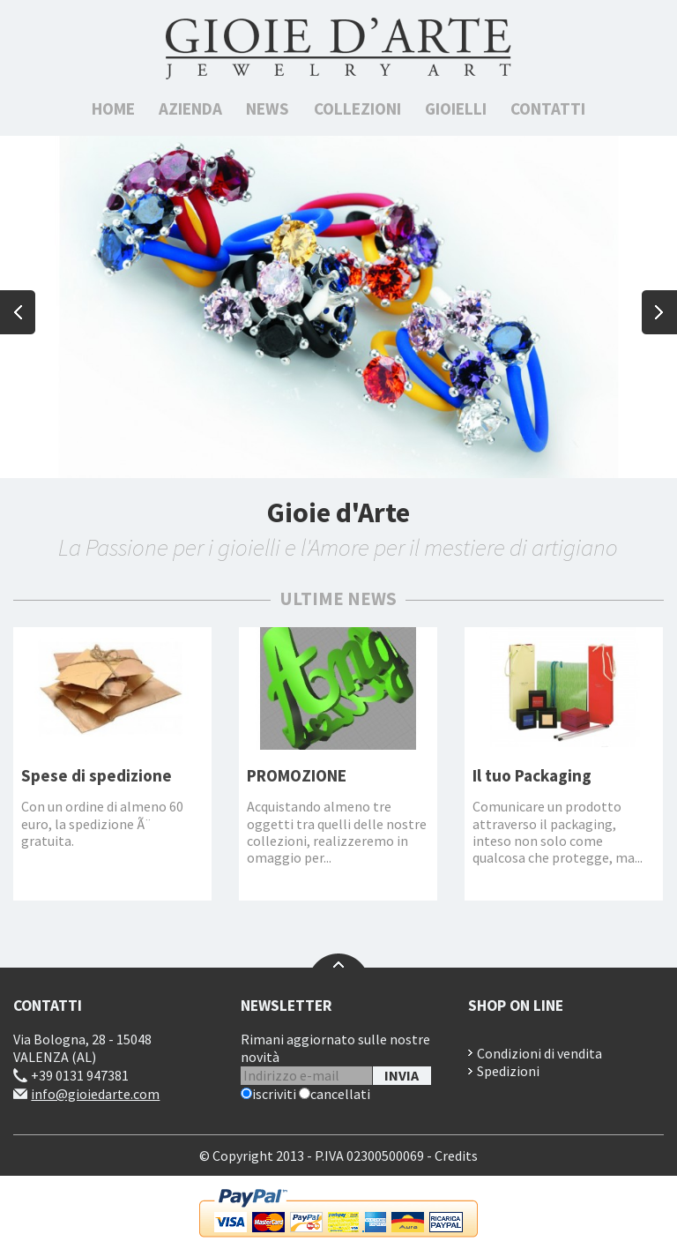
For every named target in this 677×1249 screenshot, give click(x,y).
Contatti (547, 108)
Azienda (190, 108)
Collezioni (357, 108)
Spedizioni (508, 1071)
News (267, 108)
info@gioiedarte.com (95, 1094)
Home (113, 108)
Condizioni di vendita (539, 1053)
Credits (456, 1155)
